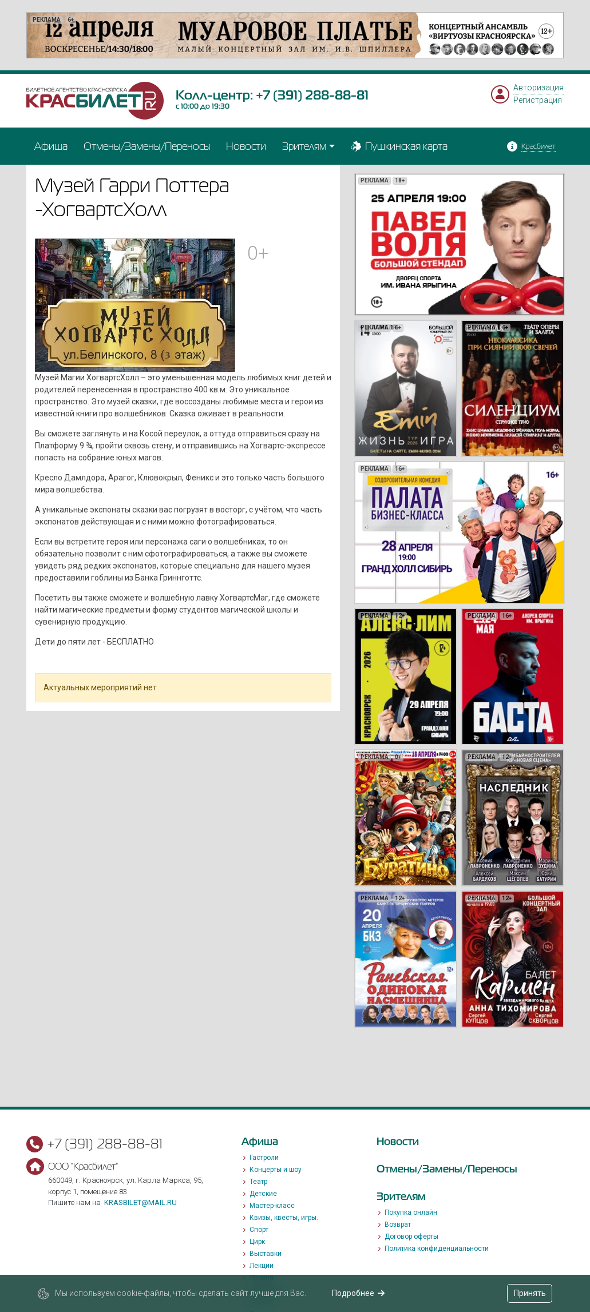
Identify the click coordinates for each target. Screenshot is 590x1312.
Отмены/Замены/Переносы (147, 146)
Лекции (262, 1266)
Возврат (398, 1224)
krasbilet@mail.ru (140, 1202)
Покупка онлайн (411, 1212)
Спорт (259, 1230)
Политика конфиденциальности (437, 1249)
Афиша (51, 146)
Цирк (257, 1242)
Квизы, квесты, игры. (284, 1218)
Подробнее (358, 1293)
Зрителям (304, 146)
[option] (295, 35)
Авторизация (538, 87)
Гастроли (264, 1158)
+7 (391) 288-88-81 (312, 95)
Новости (246, 146)
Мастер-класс (272, 1206)
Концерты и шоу (276, 1170)
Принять (530, 1293)
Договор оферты (411, 1237)
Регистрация (537, 100)
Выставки (266, 1254)
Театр (258, 1182)
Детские (263, 1194)
